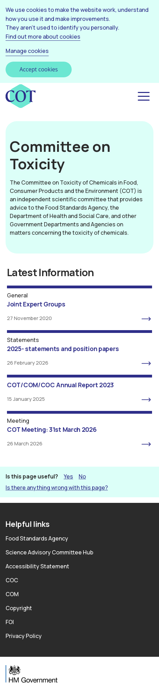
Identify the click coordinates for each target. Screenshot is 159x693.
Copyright (19, 608)
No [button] (82, 476)
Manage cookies (27, 51)
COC (12, 580)
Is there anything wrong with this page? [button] (57, 487)
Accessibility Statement (37, 566)
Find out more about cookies (43, 36)
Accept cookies (38, 69)
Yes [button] (68, 476)
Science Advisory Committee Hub (49, 552)
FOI (10, 622)
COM (12, 594)
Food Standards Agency (37, 538)
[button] (143, 96)
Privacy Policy (24, 636)
